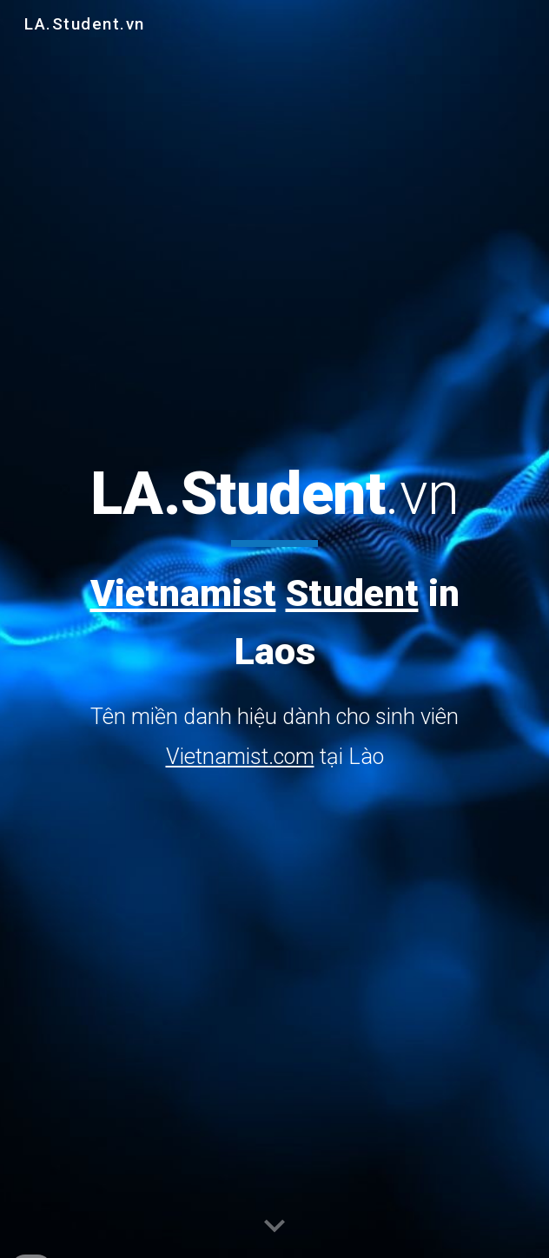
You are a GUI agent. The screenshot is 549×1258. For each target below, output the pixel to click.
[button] (274, 1227)
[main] (274, 617)
